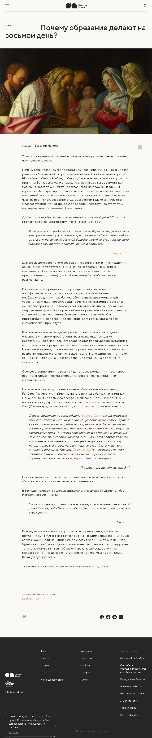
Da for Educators (129, 715)
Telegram (85, 672)
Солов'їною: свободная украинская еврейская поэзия (133, 669)
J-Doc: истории (129, 700)
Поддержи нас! (31, 598)
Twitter (84, 679)
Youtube (85, 665)
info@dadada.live (14, 692)
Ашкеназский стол (131, 686)
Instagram (86, 651)
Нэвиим (45, 658)
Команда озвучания (52, 679)
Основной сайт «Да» (132, 658)
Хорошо (13, 732)
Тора (43, 651)
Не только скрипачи (132, 693)
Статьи (45, 672)
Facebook (86, 658)
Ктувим (45, 665)
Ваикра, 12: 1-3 (120, 253)
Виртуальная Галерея (132, 679)
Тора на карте (128, 707)
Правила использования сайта (94, 731)
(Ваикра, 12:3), (90, 415)
